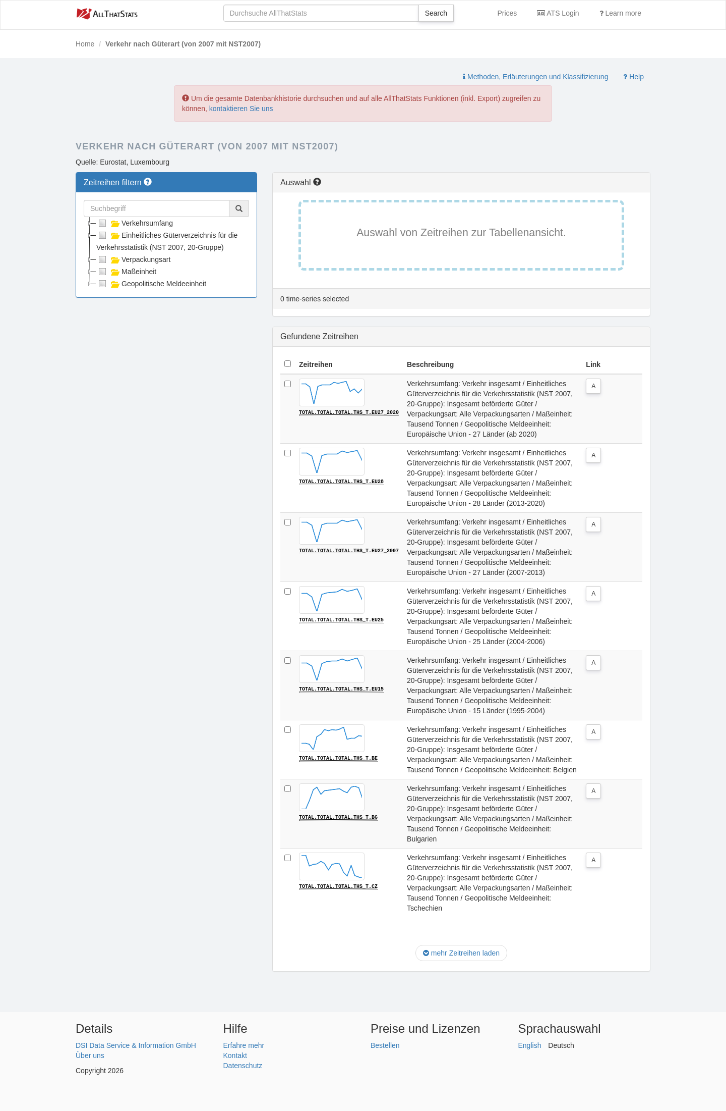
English (529, 1045)
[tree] (166, 253)
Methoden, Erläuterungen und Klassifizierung (535, 77)
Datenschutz (243, 1066)
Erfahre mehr (244, 1045)
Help (633, 77)
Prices (507, 13)
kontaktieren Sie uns (241, 108)
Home (85, 44)
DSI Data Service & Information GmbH (136, 1045)
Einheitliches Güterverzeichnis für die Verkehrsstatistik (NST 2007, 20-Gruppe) (166, 240)
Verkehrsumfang (134, 223)
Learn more (620, 13)
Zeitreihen (316, 364)
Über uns (90, 1055)
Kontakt (235, 1055)
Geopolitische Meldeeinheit (151, 284)
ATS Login (558, 13)
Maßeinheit (126, 272)
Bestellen (385, 1045)
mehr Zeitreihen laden (461, 953)
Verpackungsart (133, 259)
